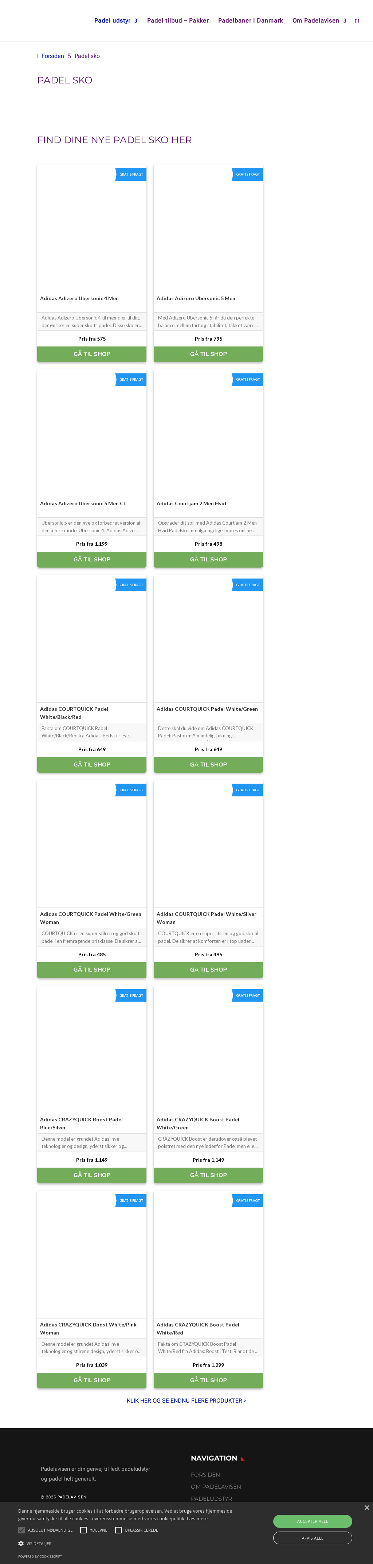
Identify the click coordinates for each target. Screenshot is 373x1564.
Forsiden (205, 1474)
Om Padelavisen (315, 21)
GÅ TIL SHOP (92, 354)
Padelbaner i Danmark (250, 21)
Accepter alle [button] (312, 1521)
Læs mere (197, 1519)
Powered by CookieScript (40, 1556)
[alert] (186, 1533)
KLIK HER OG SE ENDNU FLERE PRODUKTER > (187, 1400)
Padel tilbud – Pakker (178, 21)
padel (129, 140)
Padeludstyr (211, 1498)
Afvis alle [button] (313, 1538)
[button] (127, 1543)
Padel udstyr (112, 21)
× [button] (366, 1508)
